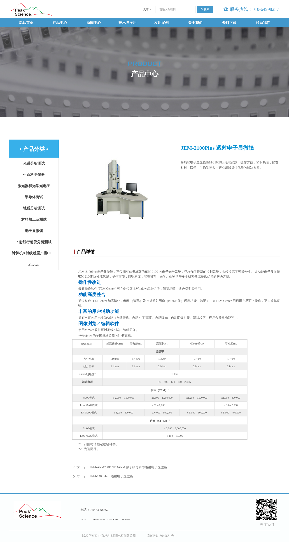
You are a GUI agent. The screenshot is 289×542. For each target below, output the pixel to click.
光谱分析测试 (34, 163)
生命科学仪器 (34, 175)
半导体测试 (34, 197)
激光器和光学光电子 (34, 186)
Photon (34, 264)
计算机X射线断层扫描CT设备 (35, 253)
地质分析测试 (34, 208)
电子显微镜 (34, 231)
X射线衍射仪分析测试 (33, 242)
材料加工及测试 (34, 219)
